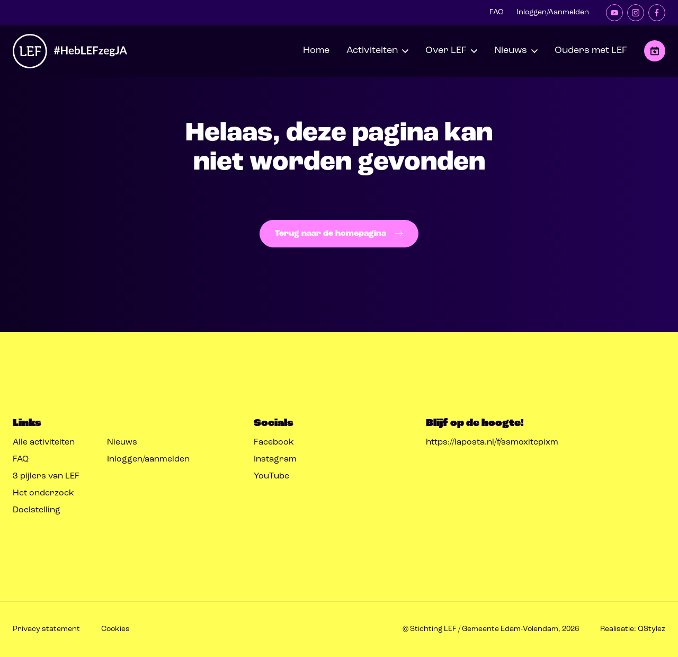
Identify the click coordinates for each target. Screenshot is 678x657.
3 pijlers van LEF (46, 476)
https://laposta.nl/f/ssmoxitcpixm (492, 442)
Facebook (274, 442)
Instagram (275, 459)
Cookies (115, 629)
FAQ (496, 12)
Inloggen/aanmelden (148, 459)
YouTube (271, 476)
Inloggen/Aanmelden (552, 12)
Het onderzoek (43, 493)
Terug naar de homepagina (339, 233)
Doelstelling (36, 510)
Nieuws (122, 442)
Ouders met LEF (591, 51)
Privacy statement (46, 629)
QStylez (651, 629)
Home (316, 51)
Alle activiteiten (44, 442)
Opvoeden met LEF (654, 50)
